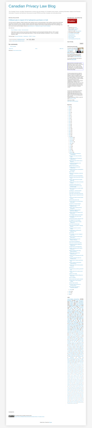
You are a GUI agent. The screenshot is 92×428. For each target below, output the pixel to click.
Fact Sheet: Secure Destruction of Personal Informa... (75, 285)
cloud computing (79, 304)
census (72, 385)
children (81, 360)
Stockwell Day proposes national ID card (76, 218)
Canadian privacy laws (77, 56)
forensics (81, 388)
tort (78, 318)
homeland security (78, 326)
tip (68, 402)
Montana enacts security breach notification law (74, 167)
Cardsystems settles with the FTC (75, 184)
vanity (76, 320)
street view (70, 344)
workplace (69, 336)
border (81, 342)
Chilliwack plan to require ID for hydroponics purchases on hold (28, 20)
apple (81, 383)
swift (72, 337)
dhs (72, 326)
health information (79, 300)
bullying (81, 351)
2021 (70, 113)
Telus (75, 360)
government (75, 343)
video (81, 321)
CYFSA (73, 374)
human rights (80, 389)
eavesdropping (77, 387)
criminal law (75, 321)
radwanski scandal (70, 354)
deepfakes (72, 387)
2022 (70, 112)
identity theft (72, 301)
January (71, 289)
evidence (71, 388)
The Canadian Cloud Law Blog (73, 33)
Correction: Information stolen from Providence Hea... (75, 258)
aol (81, 324)
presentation (74, 370)
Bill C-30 (80, 335)
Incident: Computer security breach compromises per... (75, 263)
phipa (73, 316)
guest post (77, 369)
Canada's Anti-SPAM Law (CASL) (73, 324)
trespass (79, 402)
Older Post (61, 48)
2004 (70, 292)
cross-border (81, 344)
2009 (70, 131)
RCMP (30, 36)
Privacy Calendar (71, 37)
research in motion (73, 399)
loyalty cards (80, 336)
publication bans (69, 371)
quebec (81, 353)
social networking (78, 309)
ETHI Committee (80, 376)
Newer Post (11, 48)
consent (70, 386)
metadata (81, 352)
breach (74, 344)
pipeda (70, 323)
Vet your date (71, 232)
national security (70, 310)
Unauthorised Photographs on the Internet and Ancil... (75, 163)
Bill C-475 (73, 373)
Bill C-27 (69, 373)
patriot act (73, 306)
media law (80, 392)
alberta (71, 304)
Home (36, 48)
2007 (70, 134)
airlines (68, 316)
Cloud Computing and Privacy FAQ (74, 38)
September (71, 141)
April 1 (78, 372)
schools (81, 399)
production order (80, 343)
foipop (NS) (73, 369)
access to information (72, 334)
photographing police (80, 356)
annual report (75, 367)
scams (78, 399)
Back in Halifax (71, 171)
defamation (73, 368)
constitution (74, 386)
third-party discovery (80, 401)
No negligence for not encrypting (74, 220)
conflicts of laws (69, 361)
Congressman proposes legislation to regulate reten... (75, 245)
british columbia (77, 312)
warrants (75, 317)
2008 (70, 133)
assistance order (69, 384)
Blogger (50, 422)
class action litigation (75, 338)
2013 (70, 125)
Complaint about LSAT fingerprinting (75, 246)
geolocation (69, 389)
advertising (71, 367)
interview (81, 369)
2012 (70, 127)
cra (74, 361)
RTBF (72, 360)
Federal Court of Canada (71, 322)
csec (68, 352)
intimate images (69, 370)
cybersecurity (69, 368)
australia (81, 311)
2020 (70, 115)
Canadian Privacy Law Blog (32, 6)
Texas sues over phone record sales (75, 242)
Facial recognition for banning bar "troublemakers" (75, 154)
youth (76, 403)
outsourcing (78, 316)
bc (67, 306)
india (74, 390)
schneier (70, 317)
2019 (70, 116)
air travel (80, 310)
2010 (70, 130)
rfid (75, 310)
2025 (70, 107)
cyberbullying (69, 320)
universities (81, 338)
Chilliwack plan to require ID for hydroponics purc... (74, 253)
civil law (75, 385)
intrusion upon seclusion (73, 335)
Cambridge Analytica (79, 374)
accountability (77, 383)
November (71, 138)
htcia (76, 389)
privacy (69, 300)
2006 (70, 136)
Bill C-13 (76, 337)
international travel (80, 334)
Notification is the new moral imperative (76, 175)
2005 (70, 291)
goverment (73, 389)
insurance (77, 390)
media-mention (80, 322)
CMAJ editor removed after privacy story (76, 193)
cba (77, 344)
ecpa (81, 387)
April (70, 149)
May (70, 147)
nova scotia (81, 306)
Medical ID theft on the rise (73, 165)
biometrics (69, 321)
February (71, 152)
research (76, 354)
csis (81, 323)
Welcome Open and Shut (73, 282)
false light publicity (76, 388)
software (81, 400)
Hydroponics (26, 36)
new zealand (71, 353)
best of (81, 367)
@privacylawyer (78, 31)
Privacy (34, 36)
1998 (70, 294)
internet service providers (71, 325)
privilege (68, 337)
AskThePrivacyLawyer (70, 358)
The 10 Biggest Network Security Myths (76, 214)
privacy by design (80, 370)
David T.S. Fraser (70, 49)
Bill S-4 (77, 350)
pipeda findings (73, 318)
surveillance (81, 301)
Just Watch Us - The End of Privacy (75, 190)
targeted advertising (73, 401)
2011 (70, 128)
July (70, 144)
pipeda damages (74, 340)
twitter (81, 371)
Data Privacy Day (74, 376)
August (71, 143)
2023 (70, 110)
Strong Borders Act (75, 351)
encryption (77, 368)
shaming (68, 400)
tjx (79, 328)
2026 (70, 106)
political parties (76, 353)
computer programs (80, 385)
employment (76, 339)
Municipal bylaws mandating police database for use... (75, 231)
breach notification (73, 307)
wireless (73, 403)
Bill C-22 (73, 350)
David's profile (73, 59)
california (68, 385)
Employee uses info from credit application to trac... (74, 206)
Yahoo (75, 356)
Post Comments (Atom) (17, 50)
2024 (70, 109)
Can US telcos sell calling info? (74, 241)
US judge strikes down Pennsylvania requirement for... (75, 159)
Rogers (71, 356)
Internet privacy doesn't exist (74, 199)
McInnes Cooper (70, 53)
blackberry (81, 384)
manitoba (76, 392)
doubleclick (74, 336)
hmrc (76, 361)
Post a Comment (13, 46)
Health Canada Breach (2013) (73, 355)
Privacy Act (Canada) (75, 329)
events (68, 388)
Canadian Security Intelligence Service (73, 375)
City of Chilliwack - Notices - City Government (19, 29)
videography (69, 403)
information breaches (73, 299)
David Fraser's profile (72, 36)
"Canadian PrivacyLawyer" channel (73, 29)
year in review (69, 372)
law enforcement (79, 302)
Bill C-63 (77, 373)
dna (75, 352)
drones (78, 352)
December (71, 137)
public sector (79, 313)
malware (73, 392)
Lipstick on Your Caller (73, 273)
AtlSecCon (81, 372)
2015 (70, 122)
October (71, 140)
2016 (70, 121)
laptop (77, 308)
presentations (69, 311)
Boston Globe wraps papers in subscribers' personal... (74, 287)
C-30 (80, 337)
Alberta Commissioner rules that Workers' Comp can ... (74, 239)
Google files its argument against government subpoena (74, 210)
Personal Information (19, 36)
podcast (75, 27)
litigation (80, 319)
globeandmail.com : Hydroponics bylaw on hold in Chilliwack (39, 25)
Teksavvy (68, 383)
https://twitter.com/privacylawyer (72, 101)
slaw (72, 400)
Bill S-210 (81, 373)
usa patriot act (81, 354)
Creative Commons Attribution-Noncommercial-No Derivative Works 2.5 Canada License (29, 416)
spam (79, 327)
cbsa (77, 360)
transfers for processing (73, 402)
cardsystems (76, 311)
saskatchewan (74, 328)
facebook (71, 308)
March (71, 150)
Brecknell (68, 374)
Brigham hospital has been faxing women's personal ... (75, 251)
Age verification (74, 372)
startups (74, 371)
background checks (75, 384)
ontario (71, 302)
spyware (68, 401)
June (70, 146)
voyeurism (70, 339)
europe (73, 313)
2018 (70, 118)
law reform (79, 391)
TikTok (72, 383)
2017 (70, 119)
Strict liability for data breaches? (74, 192)
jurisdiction (74, 391)
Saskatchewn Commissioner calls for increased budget (75, 186)
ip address (74, 319)
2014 (70, 124)
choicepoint (81, 307)
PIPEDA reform (75, 359)
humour (75, 327)
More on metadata (72, 277)
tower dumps (78, 371)
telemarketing (76, 323)
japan (70, 391)
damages (71, 352)
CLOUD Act (78, 358)
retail (80, 320)
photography (72, 357)
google (71, 305)
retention (70, 312)
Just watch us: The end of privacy (75, 203)
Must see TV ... (71, 267)
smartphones (76, 400)
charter (68, 343)
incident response (69, 390)
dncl (71, 343)
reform (68, 399)
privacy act (69, 327)
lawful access (78, 305)
